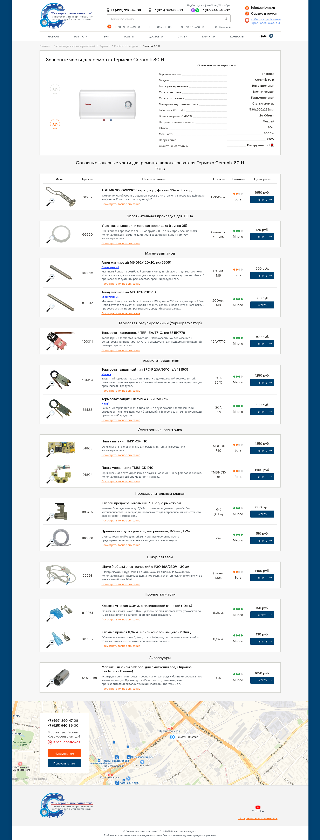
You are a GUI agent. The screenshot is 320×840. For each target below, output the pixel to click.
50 (55, 89)
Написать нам (64, 753)
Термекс (105, 46)
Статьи (183, 36)
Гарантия (209, 36)
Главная (53, 36)
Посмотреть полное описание (121, 203)
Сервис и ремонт (265, 13)
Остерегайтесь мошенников (258, 818)
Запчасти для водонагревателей (74, 46)
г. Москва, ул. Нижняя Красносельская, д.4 (266, 21)
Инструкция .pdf (260, 145)
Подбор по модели (126, 46)
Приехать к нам (64, 763)
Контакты (237, 36)
